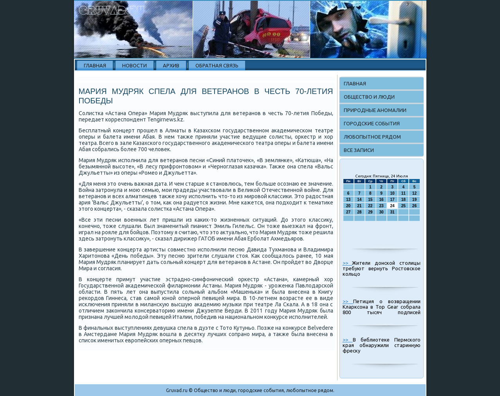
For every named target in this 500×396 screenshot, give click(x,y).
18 (403, 199)
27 (348, 212)
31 (392, 212)
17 (392, 199)
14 (359, 199)
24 (392, 206)
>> (347, 263)
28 (359, 212)
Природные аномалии (375, 110)
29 (370, 212)
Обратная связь (216, 65)
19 (414, 199)
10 (392, 193)
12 (414, 193)
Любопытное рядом (372, 136)
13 (348, 199)
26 (414, 206)
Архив (171, 65)
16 (381, 199)
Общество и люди (369, 96)
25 (403, 206)
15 (370, 199)
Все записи (359, 150)
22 (370, 206)
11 (403, 193)
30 (381, 212)
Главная (95, 65)
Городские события (372, 123)
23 (381, 206)
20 (348, 206)
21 (359, 206)
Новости (134, 65)
